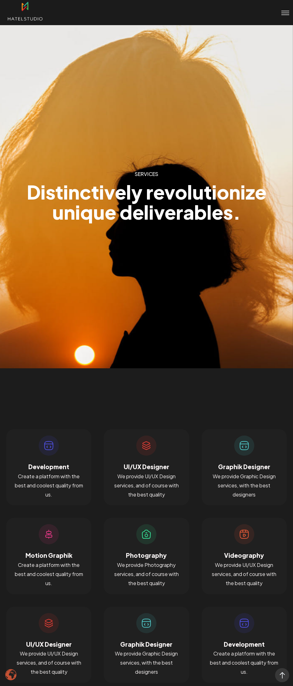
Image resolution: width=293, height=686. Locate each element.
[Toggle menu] (282, 12)
